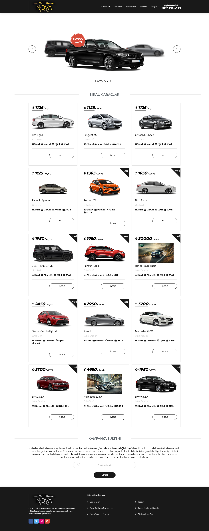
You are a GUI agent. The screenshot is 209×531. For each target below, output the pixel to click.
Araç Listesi (131, 6)
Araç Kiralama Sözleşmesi (101, 507)
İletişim (154, 6)
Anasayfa (105, 6)
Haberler (143, 6)
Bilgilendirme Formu (147, 514)
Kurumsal (118, 6)
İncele (62, 155)
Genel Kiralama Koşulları (149, 507)
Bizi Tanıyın (95, 501)
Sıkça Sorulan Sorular (99, 514)
